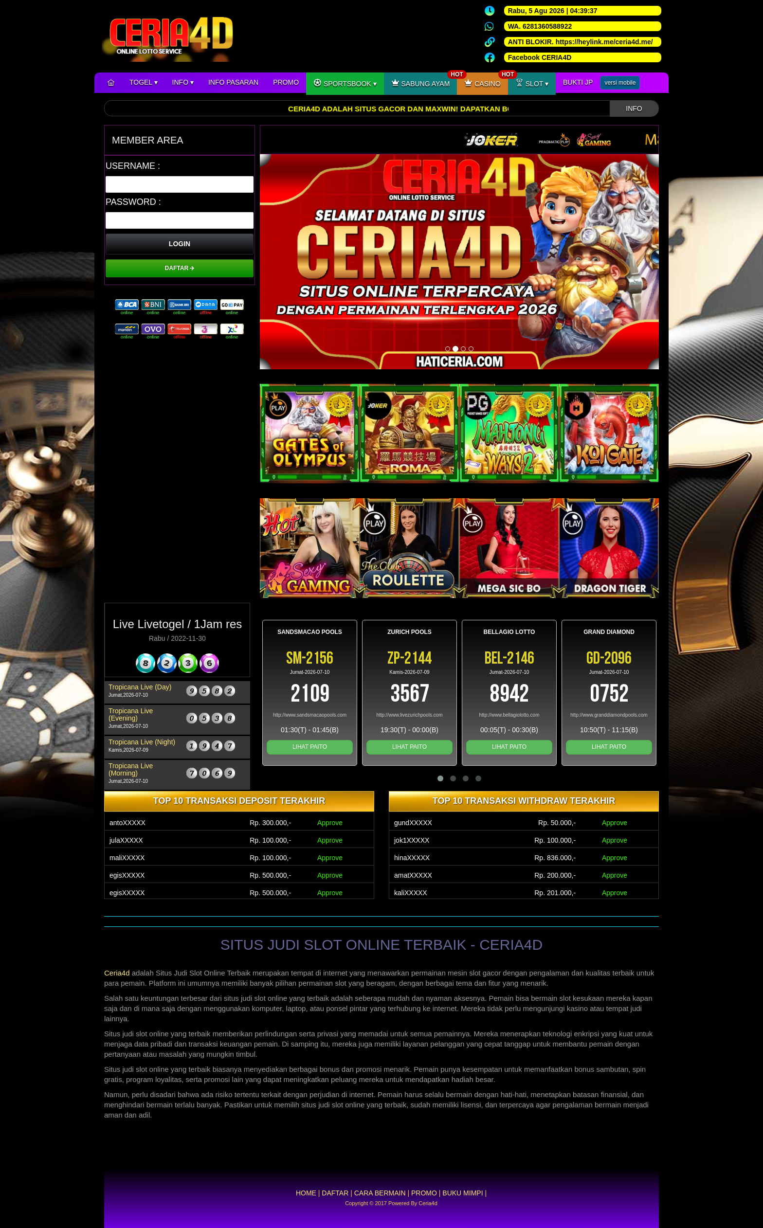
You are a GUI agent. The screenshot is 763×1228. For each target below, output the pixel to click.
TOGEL (143, 82)
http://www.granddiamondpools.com (608, 715)
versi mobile (620, 82)
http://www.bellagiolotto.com (509, 715)
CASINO (486, 80)
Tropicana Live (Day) (140, 687)
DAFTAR (180, 268)
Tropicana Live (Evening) (131, 714)
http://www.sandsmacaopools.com (309, 715)
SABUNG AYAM (424, 80)
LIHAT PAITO (309, 746)
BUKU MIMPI (462, 1193)
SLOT (531, 83)
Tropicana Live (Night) (142, 742)
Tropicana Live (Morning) (131, 769)
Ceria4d (117, 973)
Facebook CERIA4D (540, 57)
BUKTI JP (578, 82)
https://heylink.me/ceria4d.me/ (604, 42)
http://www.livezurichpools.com (409, 715)
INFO (183, 82)
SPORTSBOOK (345, 83)
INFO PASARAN (233, 82)
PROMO (286, 82)
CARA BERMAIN (380, 1193)
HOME (306, 1193)
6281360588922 (547, 26)
